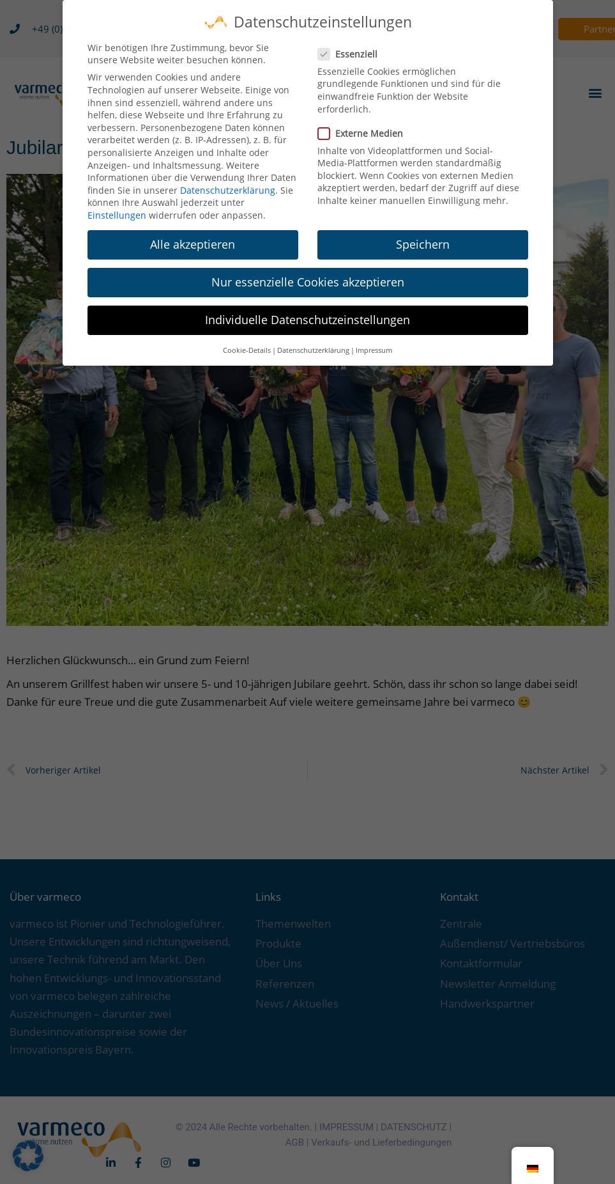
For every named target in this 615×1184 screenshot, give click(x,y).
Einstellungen (116, 206)
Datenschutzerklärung (227, 181)
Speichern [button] (423, 235)
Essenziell (351, 45)
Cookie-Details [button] (247, 341)
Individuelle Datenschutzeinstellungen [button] (307, 310)
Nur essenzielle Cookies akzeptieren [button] (307, 273)
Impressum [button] (374, 341)
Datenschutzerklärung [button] (313, 341)
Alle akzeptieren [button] (192, 235)
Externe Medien (364, 124)
